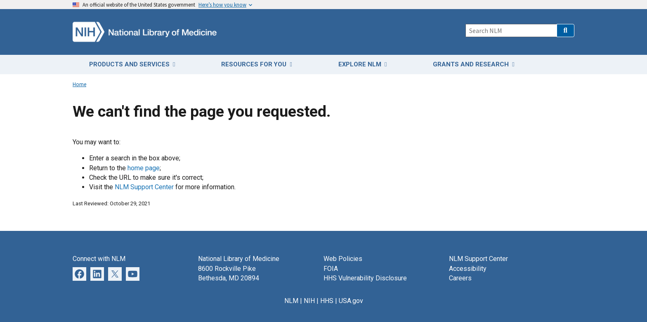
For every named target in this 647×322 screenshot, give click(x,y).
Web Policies (343, 259)
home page (144, 168)
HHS (326, 301)
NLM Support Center (144, 187)
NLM (291, 301)
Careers (460, 278)
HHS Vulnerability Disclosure (365, 278)
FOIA (331, 269)
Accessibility (467, 269)
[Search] (511, 30)
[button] (565, 30)
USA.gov (351, 301)
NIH (309, 301)
